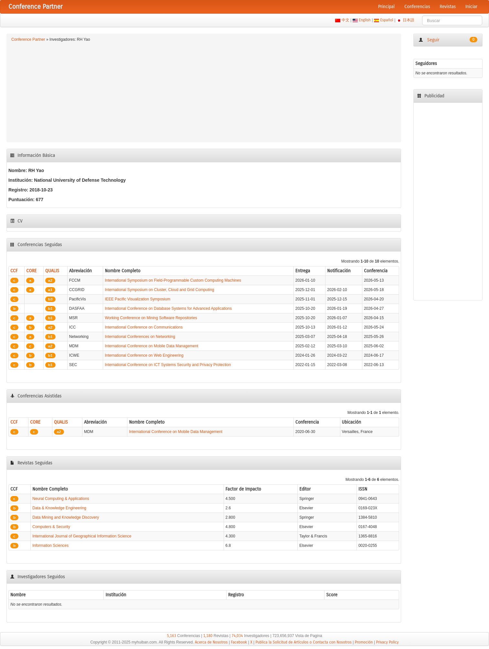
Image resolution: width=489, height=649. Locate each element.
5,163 (171, 635)
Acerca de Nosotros (211, 642)
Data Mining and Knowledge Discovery (65, 517)
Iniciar (471, 6)
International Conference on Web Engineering (144, 355)
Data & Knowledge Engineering (59, 508)
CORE (31, 271)
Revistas (448, 6)
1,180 (208, 635)
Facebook (239, 642)
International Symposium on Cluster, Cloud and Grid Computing (159, 289)
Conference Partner (28, 39)
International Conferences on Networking (140, 336)
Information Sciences (50, 545)
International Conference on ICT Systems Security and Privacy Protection (168, 364)
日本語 (409, 20)
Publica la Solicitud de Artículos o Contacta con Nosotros (304, 642)
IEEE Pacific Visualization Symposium (137, 299)
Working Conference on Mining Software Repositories (151, 318)
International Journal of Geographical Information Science (81, 536)
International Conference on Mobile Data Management (151, 346)
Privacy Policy (387, 642)
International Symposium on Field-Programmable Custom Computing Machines (173, 280)
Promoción (364, 642)
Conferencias (417, 6)
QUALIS (52, 271)
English (365, 20)
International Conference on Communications (144, 327)
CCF (14, 271)
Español (386, 20)
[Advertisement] (203, 91)
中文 (345, 20)
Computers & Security (51, 527)
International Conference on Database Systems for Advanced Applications (168, 308)
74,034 (237, 635)
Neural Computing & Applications (60, 498)
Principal (386, 6)
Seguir (448, 40)
